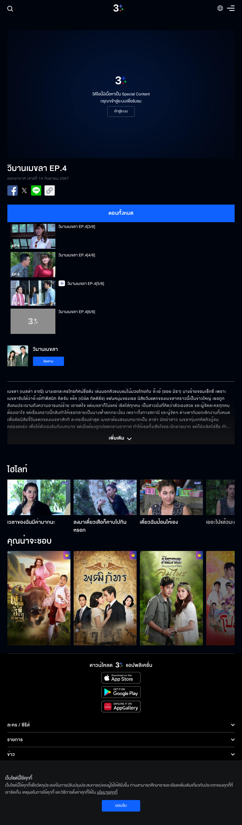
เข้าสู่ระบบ (121, 111)
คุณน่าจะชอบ (29, 541)
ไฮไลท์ (17, 470)
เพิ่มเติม (121, 439)
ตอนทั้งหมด (121, 213)
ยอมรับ (121, 805)
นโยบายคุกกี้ (107, 792)
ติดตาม (48, 361)
